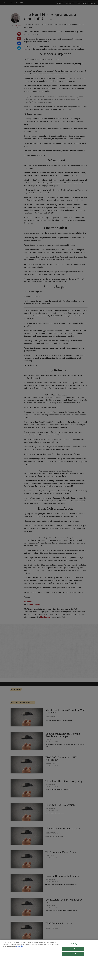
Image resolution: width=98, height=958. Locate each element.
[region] (49, 949)
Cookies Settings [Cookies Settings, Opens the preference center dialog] (73, 944)
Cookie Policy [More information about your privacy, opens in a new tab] (19, 946)
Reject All (73, 949)
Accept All (73, 954)
